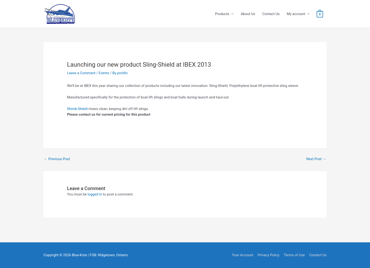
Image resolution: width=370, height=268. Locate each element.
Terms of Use (294, 255)
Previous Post (57, 159)
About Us (248, 14)
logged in (95, 194)
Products (222, 14)
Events (104, 73)
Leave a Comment (81, 73)
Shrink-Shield (77, 109)
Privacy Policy (268, 255)
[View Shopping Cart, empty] (320, 14)
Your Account (242, 255)
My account (296, 14)
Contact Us (271, 14)
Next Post (316, 159)
